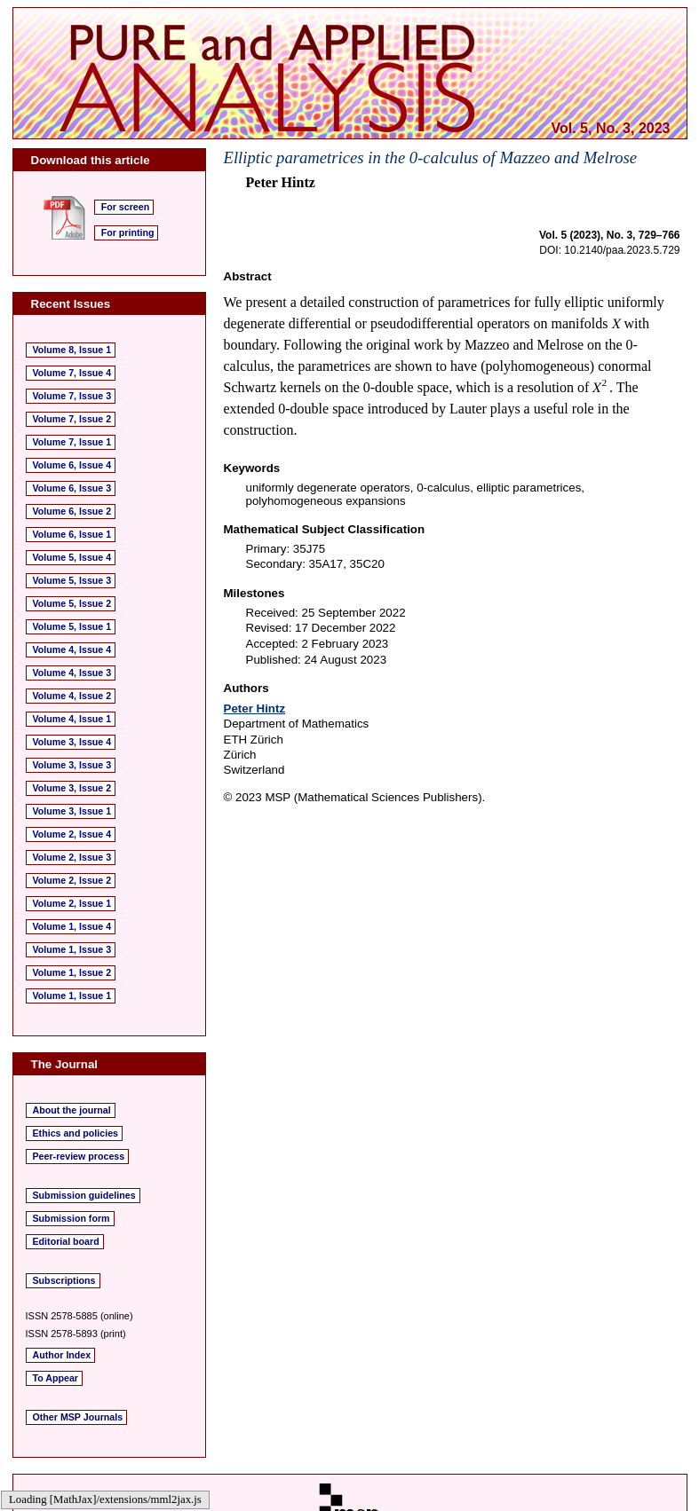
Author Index (62, 1355)
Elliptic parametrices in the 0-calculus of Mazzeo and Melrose (431, 157)
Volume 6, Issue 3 (72, 488)
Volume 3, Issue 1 (72, 811)
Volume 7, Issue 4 (72, 372)
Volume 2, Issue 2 (72, 880)
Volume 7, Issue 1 (72, 442)
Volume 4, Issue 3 (72, 672)
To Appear (56, 1378)
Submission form (71, 1218)
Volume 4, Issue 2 (72, 695)
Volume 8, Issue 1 (72, 349)
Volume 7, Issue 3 (72, 395)
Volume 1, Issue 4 (72, 926)
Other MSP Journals (78, 1417)
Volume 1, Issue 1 (72, 995)
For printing (128, 232)
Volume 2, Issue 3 (72, 857)
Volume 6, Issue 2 (72, 511)
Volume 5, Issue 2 (72, 603)
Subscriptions (64, 1280)
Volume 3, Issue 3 (72, 764)
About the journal (72, 1110)
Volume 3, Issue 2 (72, 788)
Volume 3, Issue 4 (72, 741)
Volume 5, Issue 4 (72, 557)
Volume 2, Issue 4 (72, 834)
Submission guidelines (84, 1195)
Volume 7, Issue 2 (72, 418)
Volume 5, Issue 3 (72, 580)
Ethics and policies (76, 1133)
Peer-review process (79, 1156)
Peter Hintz (255, 708)
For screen (125, 206)
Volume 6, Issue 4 (72, 465)
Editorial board (66, 1241)
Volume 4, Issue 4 (72, 649)
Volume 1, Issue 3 (72, 949)
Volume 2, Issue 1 (72, 903)
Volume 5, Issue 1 (72, 626)
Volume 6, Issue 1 (72, 534)
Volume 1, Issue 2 (72, 972)
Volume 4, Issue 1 (72, 718)
